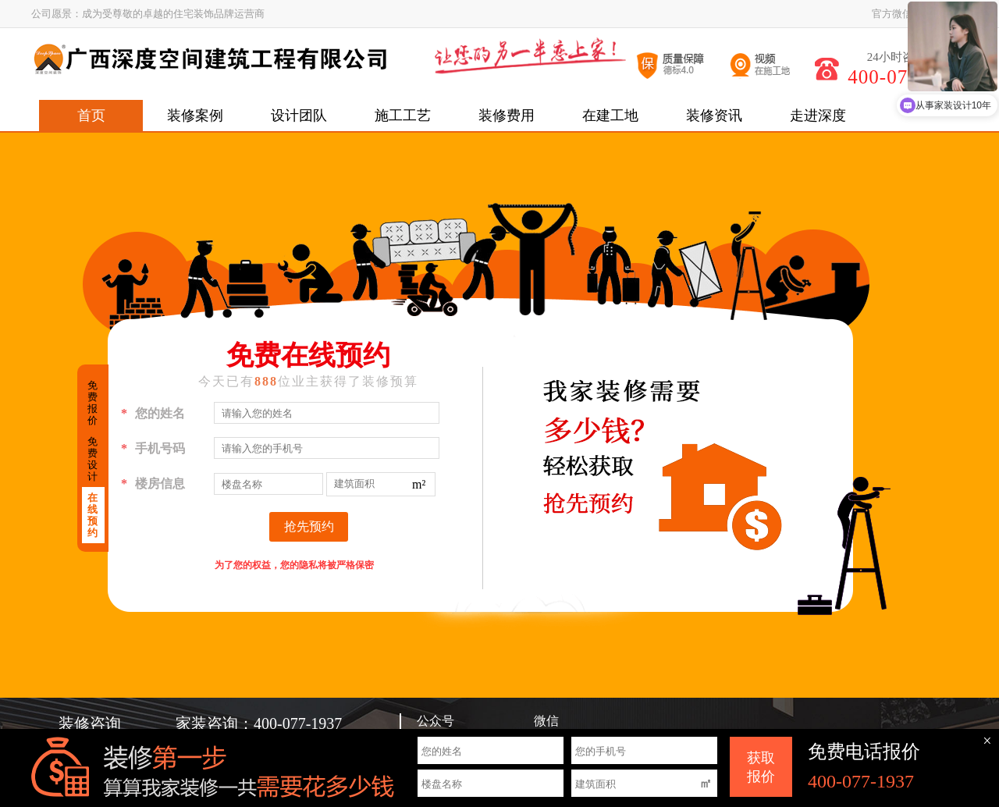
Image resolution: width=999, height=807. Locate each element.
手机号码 (153, 448)
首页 (91, 115)
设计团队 (299, 115)
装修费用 (506, 115)
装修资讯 (714, 115)
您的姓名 (153, 413)
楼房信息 (153, 484)
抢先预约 (309, 526)
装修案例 (195, 115)
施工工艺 (403, 115)
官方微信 (892, 14)
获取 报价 (761, 767)
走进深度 (818, 115)
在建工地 (610, 115)
